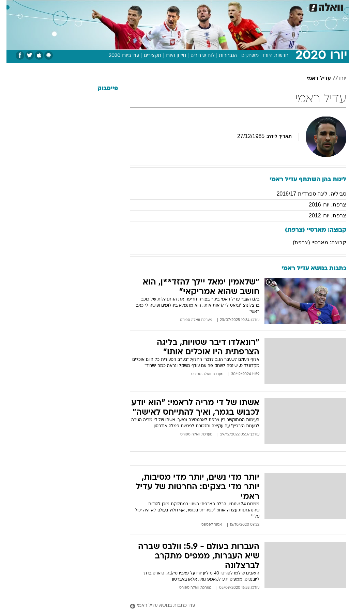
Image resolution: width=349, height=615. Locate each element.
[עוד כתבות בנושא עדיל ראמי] (231, 606)
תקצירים (146, 55)
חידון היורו (169, 55)
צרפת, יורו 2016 (321, 204)
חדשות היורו (269, 55)
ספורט (266, 6)
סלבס (201, 6)
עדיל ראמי (312, 78)
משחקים (243, 55)
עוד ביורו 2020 (117, 55)
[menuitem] (262, 9)
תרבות (221, 6)
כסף (184, 6)
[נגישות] (9, 9)
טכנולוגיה (102, 6)
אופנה (79, 6)
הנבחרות (221, 55)
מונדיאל (244, 6)
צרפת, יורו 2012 (321, 215)
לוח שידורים (196, 55)
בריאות (147, 6)
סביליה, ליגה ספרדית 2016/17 (305, 194)
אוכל (167, 6)
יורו (336, 78)
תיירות (126, 6)
